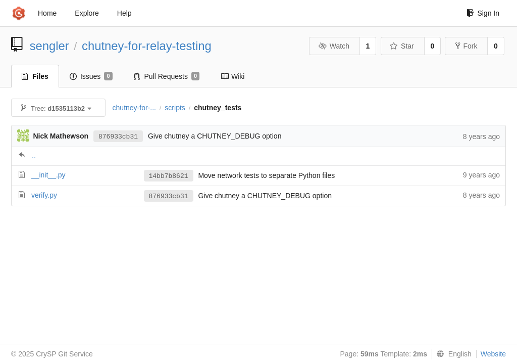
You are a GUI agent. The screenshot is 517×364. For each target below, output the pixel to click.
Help (124, 13)
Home (47, 13)
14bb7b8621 (168, 176)
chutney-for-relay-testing (147, 46)
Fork (466, 46)
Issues (91, 76)
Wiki (232, 76)
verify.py (44, 195)
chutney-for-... (134, 107)
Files (35, 76)
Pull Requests (167, 76)
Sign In (483, 13)
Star (402, 46)
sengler (49, 46)
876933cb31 (118, 137)
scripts (175, 108)
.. (34, 156)
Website (493, 354)
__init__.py (48, 175)
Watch (333, 46)
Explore (86, 13)
